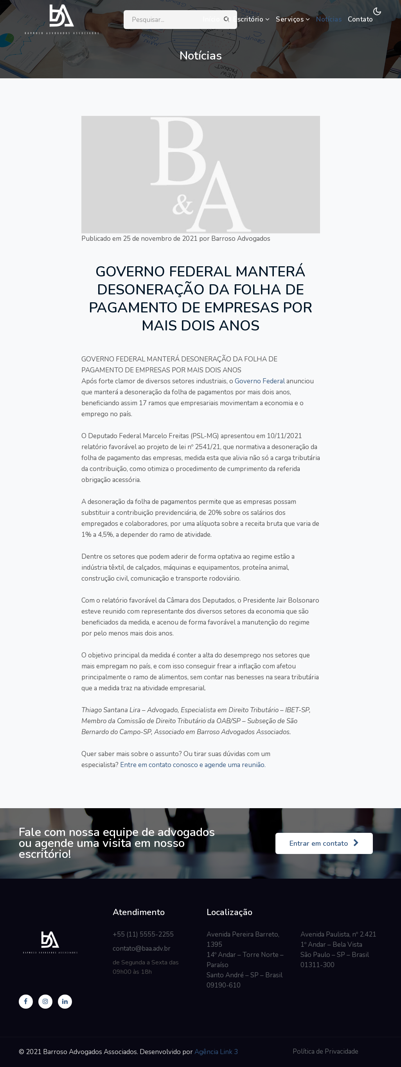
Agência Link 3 (216, 1051)
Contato (360, 19)
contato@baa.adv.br (142, 948)
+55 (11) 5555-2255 (143, 934)
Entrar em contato (324, 843)
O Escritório (248, 19)
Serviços (293, 19)
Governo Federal (259, 381)
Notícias (329, 19)
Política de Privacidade (325, 1051)
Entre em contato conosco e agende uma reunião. (192, 764)
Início (211, 19)
